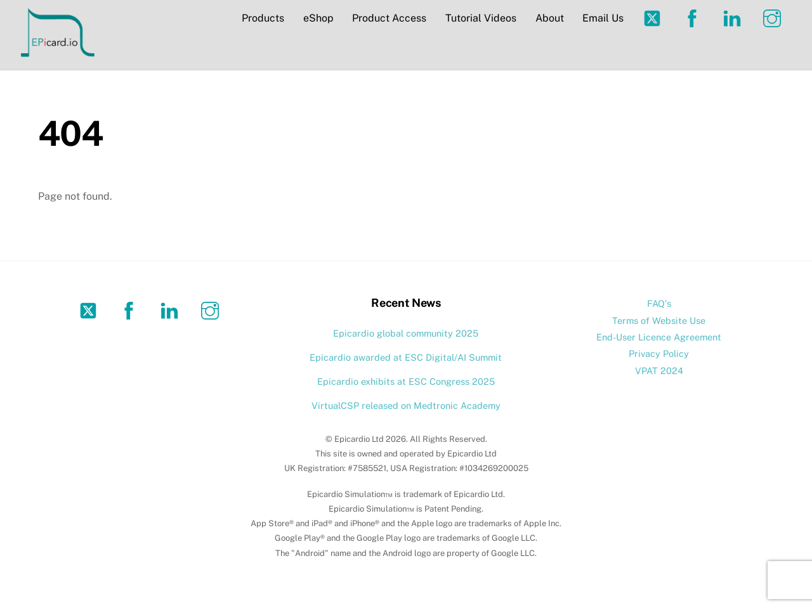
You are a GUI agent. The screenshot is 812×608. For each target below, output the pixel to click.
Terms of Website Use (658, 320)
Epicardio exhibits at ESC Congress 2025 (406, 381)
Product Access (389, 18)
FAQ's (659, 303)
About (549, 18)
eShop (318, 18)
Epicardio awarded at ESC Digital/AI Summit (406, 357)
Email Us (603, 18)
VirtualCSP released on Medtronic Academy (406, 405)
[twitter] (654, 17)
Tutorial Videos (480, 18)
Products (263, 18)
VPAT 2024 (659, 370)
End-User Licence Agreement (658, 337)
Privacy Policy (659, 353)
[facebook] (694, 17)
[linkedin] (734, 17)
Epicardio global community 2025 (405, 333)
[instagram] (774, 17)
